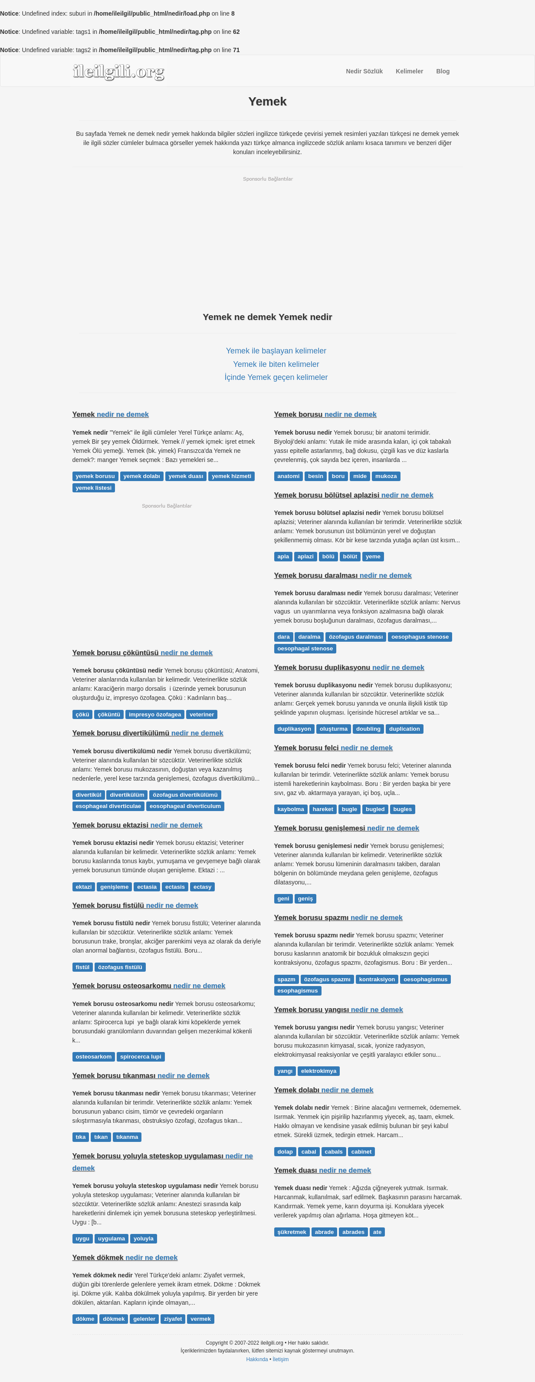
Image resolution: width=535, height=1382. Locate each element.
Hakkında (257, 1359)
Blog (443, 71)
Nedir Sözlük (364, 71)
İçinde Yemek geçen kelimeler (276, 377)
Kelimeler (409, 71)
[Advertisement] (267, 243)
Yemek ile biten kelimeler (276, 364)
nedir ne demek (123, 414)
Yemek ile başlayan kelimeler (276, 350)
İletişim (281, 1359)
